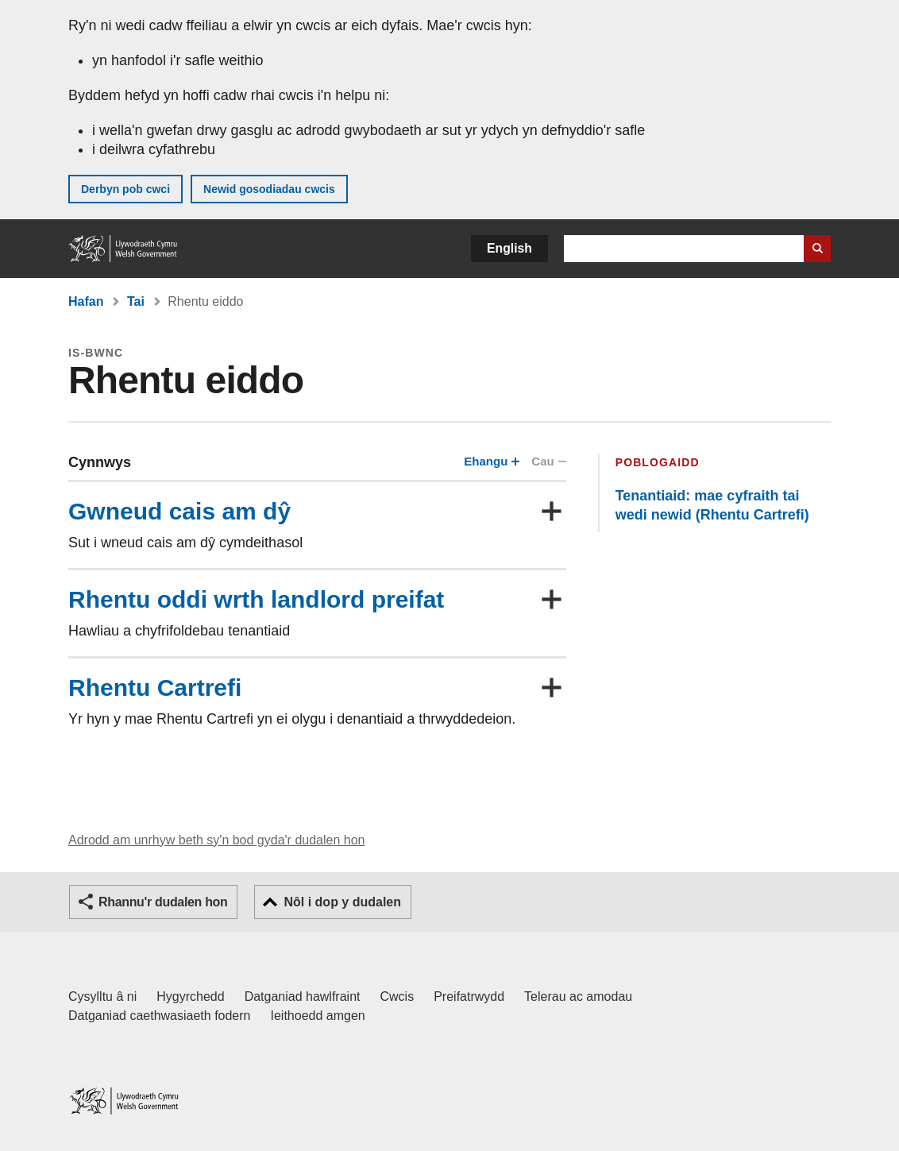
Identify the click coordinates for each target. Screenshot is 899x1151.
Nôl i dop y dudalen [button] (342, 902)
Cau (547, 461)
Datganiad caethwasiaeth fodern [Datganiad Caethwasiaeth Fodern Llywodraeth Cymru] (159, 1015)
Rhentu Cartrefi (154, 687)
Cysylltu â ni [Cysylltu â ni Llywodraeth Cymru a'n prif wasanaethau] (102, 996)
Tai (136, 301)
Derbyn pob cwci (125, 189)
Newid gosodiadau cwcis (269, 189)
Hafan (85, 301)
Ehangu (490, 461)
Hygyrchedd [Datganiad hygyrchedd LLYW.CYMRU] (190, 996)
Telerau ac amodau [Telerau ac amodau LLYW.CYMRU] (578, 996)
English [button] (509, 248)
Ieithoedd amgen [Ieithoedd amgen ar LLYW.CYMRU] (318, 1015)
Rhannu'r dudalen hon (162, 902)
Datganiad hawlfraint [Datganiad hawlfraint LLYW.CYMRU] (303, 996)
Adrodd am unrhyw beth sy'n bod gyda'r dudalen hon (216, 840)
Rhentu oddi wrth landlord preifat (256, 599)
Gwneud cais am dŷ (179, 511)
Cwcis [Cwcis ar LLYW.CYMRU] (397, 996)
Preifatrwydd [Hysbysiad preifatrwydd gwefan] (469, 996)
